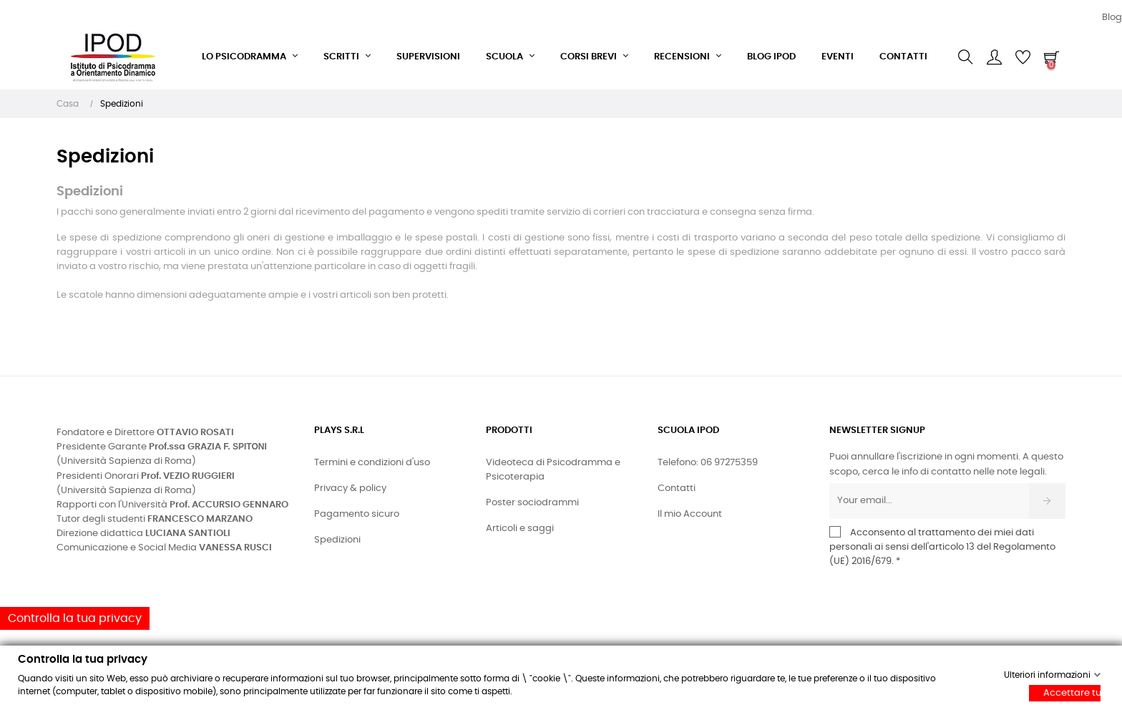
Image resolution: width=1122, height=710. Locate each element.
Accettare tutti (1072, 693)
